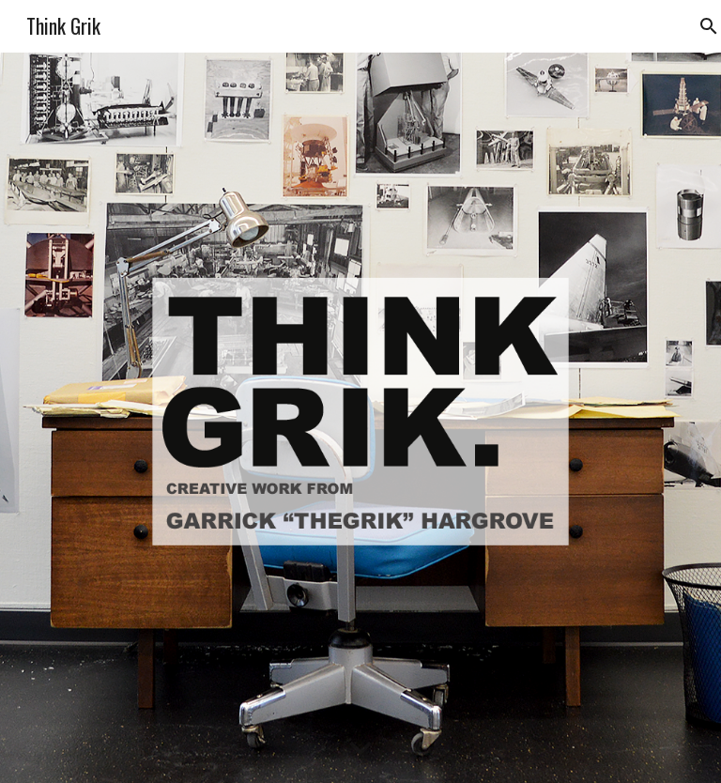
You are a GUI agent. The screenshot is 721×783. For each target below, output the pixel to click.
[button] (360, 749)
